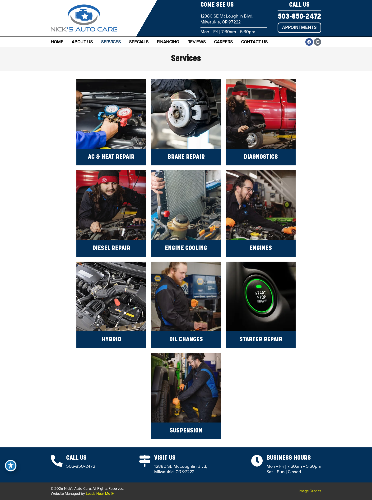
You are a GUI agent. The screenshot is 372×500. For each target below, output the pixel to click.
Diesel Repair (111, 248)
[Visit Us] (145, 461)
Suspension (186, 431)
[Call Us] (57, 461)
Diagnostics (261, 157)
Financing (168, 42)
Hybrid (111, 339)
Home (57, 42)
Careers (223, 42)
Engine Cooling (186, 248)
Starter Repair (260, 339)
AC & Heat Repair (111, 157)
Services (111, 42)
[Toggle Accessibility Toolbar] (10, 465)
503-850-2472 (299, 17)
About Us (82, 42)
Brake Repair (186, 157)
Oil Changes (186, 339)
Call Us (76, 458)
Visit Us (165, 458)
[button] (299, 28)
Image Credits (310, 491)
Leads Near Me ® (100, 493)
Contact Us (254, 42)
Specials (139, 42)
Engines (261, 248)
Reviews (196, 42)
